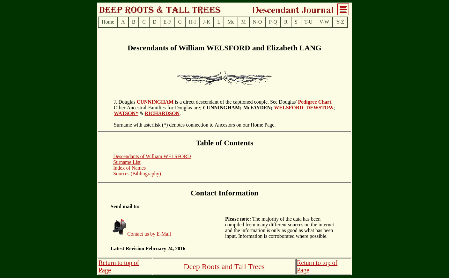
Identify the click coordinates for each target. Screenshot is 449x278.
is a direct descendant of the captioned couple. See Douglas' (235, 102)
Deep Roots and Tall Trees (224, 266)
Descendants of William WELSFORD (152, 156)
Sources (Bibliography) (137, 173)
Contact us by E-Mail (149, 234)
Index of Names (129, 168)
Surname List (127, 162)
